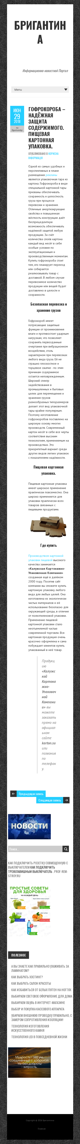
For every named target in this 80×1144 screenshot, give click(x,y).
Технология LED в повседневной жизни (39, 1036)
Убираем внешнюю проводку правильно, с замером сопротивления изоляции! (41, 1017)
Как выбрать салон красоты (31, 983)
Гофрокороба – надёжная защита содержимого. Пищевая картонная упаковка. (46, 127)
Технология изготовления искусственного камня (30, 1028)
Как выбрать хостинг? (27, 976)
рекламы (51, 175)
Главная (42, 1128)
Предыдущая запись (31, 793)
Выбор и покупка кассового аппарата (37, 1009)
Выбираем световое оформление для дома (41, 996)
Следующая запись (49, 800)
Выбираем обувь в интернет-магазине (38, 1002)
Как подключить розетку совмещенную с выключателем (38, 864)
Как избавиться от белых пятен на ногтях (41, 989)
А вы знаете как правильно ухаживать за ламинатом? (40, 968)
